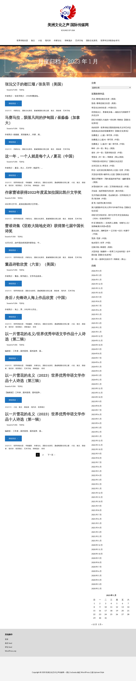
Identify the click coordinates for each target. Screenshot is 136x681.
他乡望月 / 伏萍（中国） (101, 243)
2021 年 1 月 (96, 540)
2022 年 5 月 (96, 471)
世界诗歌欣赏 (22, 40)
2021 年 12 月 (97, 493)
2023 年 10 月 (97, 397)
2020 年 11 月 (97, 549)
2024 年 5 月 (96, 366)
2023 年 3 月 (96, 427)
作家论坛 (57, 40)
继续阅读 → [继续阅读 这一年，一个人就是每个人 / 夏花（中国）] (13, 175)
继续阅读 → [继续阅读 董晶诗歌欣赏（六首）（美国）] (13, 284)
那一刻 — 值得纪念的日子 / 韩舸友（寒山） (109, 259)
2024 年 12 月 (97, 336)
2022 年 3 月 (96, 480)
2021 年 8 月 (96, 510)
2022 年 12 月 (97, 440)
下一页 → (52, 455)
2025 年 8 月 (96, 301)
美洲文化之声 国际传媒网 (68, 25)
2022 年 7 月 (96, 462)
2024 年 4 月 (96, 371)
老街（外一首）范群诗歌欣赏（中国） (107, 152)
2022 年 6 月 (96, 467)
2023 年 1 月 (96, 436)
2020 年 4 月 (96, 580)
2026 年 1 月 (96, 279)
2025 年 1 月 (96, 332)
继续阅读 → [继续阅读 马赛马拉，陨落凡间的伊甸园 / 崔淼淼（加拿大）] (13, 142)
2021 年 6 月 (96, 519)
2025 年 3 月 (96, 323)
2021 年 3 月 (96, 532)
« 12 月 (94, 624)
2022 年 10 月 (97, 449)
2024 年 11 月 (97, 340)
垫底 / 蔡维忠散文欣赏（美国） (104, 103)
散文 (33, 40)
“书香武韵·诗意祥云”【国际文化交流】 (107, 161)
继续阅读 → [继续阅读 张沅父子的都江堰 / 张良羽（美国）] (13, 103)
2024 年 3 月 (96, 375)
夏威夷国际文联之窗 (41, 111)
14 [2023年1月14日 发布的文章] (128, 607)
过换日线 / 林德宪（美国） (102, 247)
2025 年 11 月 (97, 288)
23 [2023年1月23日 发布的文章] (100, 614)
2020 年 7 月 (96, 567)
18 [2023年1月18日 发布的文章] (111, 610)
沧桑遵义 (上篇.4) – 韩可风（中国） (106, 139)
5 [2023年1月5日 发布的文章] (116, 603)
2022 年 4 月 (96, 475)
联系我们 (19, 185)
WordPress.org (10, 651)
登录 (6, 639)
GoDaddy (73, 672)
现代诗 (48, 40)
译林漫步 (68, 40)
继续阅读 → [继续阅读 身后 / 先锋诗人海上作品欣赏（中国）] (13, 317)
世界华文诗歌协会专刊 (110, 40)
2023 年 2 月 (96, 432)
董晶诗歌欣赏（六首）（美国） (31, 264)
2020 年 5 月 (96, 575)
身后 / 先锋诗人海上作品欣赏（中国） (37, 297)
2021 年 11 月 (97, 497)
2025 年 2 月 (96, 327)
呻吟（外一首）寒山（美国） (103, 148)
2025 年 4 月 (96, 319)
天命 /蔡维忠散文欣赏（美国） (104, 99)
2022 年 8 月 (96, 458)
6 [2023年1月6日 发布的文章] (122, 603)
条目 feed (8, 643)
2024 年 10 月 (97, 345)
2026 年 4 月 (96, 271)
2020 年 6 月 (96, 571)
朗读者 (58, 111)
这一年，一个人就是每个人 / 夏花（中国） (40, 156)
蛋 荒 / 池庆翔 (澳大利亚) (101, 203)
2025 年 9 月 (96, 297)
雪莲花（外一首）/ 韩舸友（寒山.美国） (108, 157)
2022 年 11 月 (97, 445)
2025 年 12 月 (97, 284)
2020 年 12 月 (97, 545)
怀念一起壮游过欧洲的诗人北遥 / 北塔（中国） (111, 170)
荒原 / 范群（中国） (99, 238)
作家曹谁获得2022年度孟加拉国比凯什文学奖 (43, 192)
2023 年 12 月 (97, 388)
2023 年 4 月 (96, 423)
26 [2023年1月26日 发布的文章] (117, 614)
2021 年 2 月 (96, 536)
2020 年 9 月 (96, 558)
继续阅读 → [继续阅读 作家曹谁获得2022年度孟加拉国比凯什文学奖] (13, 212)
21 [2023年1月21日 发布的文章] (128, 610)
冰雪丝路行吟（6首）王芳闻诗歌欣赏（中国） (110, 186)
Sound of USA (12, 90)
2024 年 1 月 (96, 384)
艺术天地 (79, 40)
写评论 (21, 90)
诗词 (43, 185)
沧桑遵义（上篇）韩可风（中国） (105, 135)
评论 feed (8, 647)
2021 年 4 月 (96, 527)
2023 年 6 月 (96, 414)
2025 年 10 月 (97, 292)
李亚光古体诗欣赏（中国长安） (104, 107)
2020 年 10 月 (97, 554)
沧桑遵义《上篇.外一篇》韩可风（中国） (108, 144)
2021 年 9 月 (96, 506)
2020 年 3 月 (96, 584)
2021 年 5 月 (96, 523)
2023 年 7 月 (96, 410)
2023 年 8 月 (96, 406)
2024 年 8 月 (96, 353)
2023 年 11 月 (97, 392)
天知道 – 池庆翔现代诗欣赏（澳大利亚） (108, 191)
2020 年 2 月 (96, 588)
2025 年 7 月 (96, 305)
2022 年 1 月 (96, 488)
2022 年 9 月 (96, 453)
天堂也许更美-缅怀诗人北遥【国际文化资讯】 (110, 174)
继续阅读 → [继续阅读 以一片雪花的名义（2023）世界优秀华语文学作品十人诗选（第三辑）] (13, 400)
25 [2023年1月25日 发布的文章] (111, 614)
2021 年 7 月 (96, 514)
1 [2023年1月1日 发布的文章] (94, 603)
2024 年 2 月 (96, 379)
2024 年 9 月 (96, 349)
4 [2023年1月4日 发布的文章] (111, 603)
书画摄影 (28, 182)
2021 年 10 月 (97, 501)
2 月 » (100, 624)
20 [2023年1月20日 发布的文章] (123, 610)
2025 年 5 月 (96, 314)
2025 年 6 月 (96, 310)
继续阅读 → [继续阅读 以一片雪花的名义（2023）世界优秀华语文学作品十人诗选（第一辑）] (13, 438)
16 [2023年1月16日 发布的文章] (100, 610)
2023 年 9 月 (96, 401)
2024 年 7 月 (96, 358)
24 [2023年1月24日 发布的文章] (106, 614)
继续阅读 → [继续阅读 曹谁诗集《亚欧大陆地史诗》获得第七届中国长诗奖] (13, 250)
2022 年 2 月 (96, 484)
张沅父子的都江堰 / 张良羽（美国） (35, 84)
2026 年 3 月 (96, 275)
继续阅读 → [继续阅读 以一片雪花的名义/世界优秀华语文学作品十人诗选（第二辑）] (13, 358)
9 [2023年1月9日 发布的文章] (99, 607)
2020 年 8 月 (96, 562)
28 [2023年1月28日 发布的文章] (128, 614)
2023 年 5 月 (96, 419)
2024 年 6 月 (96, 362)
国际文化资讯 (91, 40)
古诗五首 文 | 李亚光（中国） (103, 166)
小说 (40, 40)
